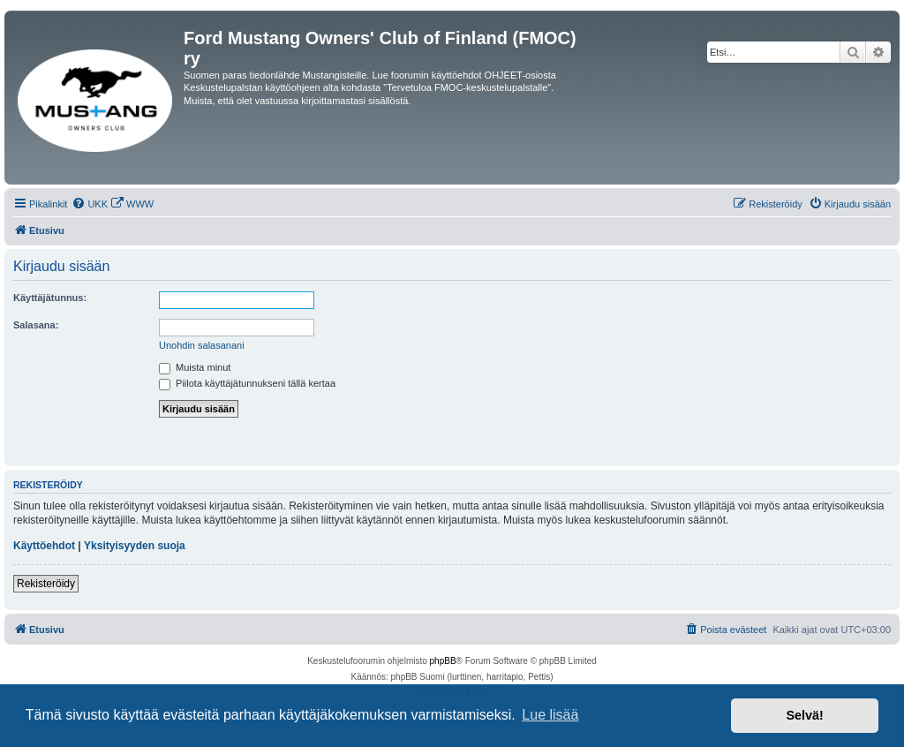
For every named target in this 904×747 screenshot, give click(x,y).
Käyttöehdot (44, 546)
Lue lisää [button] (550, 714)
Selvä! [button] (804, 715)
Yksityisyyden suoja (134, 546)
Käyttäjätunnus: (50, 297)
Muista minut (194, 367)
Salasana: (35, 325)
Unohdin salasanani (202, 345)
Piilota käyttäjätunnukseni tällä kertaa (247, 383)
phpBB (443, 661)
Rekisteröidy (46, 583)
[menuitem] (90, 204)
